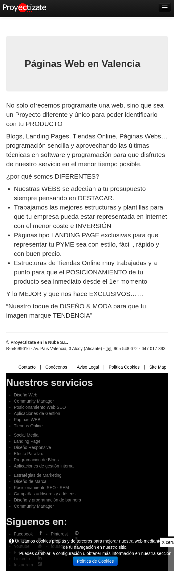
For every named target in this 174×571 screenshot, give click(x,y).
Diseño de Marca (30, 481)
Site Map (157, 367)
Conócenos (56, 367)
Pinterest (59, 533)
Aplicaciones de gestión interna (44, 465)
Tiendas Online (28, 425)
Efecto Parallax (28, 453)
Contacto (27, 367)
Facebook (23, 533)
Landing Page (27, 441)
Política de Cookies (95, 561)
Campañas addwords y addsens (44, 493)
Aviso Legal (88, 367)
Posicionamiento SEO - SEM (41, 487)
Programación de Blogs (36, 459)
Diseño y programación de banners (47, 499)
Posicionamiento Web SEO (40, 407)
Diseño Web (25, 394)
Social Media (26, 435)
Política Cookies (124, 367)
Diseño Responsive (32, 447)
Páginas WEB (27, 419)
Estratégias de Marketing (38, 475)
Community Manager (34, 401)
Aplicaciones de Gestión (37, 413)
